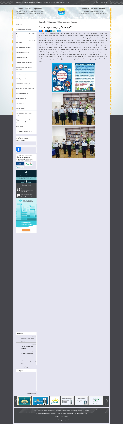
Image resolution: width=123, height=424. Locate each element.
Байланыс (62, 2)
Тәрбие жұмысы (22, 93)
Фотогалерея (55, 2)
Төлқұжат (20, 24)
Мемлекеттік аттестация (24, 29)
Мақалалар (20, 126)
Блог (67, 2)
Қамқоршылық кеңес (23, 74)
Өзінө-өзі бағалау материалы (25, 88)
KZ (97, 2)
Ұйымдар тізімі (26, 185)
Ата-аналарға (21, 98)
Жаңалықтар (20, 2)
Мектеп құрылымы (22, 52)
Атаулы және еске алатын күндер (24, 114)
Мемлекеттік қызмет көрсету (25, 62)
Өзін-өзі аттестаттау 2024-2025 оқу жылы (25, 35)
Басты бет (42, 22)
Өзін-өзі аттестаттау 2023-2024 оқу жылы (25, 41)
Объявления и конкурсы (24, 131)
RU (99, 2)
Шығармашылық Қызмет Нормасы (24, 68)
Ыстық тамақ (21, 108)
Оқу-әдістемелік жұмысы (24, 79)
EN (102, 2)
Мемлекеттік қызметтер (43, 2)
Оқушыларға (20, 103)
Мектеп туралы (21, 57)
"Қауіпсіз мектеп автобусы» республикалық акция (24, 121)
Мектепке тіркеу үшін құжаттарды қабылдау (24, 195)
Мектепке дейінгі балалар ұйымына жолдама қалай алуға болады (25, 190)
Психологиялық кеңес (23, 83)
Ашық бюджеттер (29, 2)
